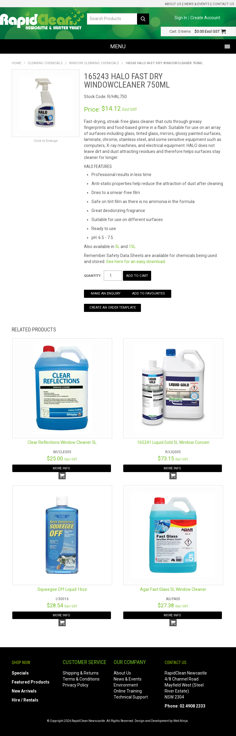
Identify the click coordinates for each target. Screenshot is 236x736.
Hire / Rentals (25, 700)
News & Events (196, 4)
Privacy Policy (75, 685)
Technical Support (131, 697)
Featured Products (30, 682)
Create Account (205, 18)
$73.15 (173, 458)
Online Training (128, 691)
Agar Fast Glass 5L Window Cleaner (173, 589)
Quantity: (92, 276)
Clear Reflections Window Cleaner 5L (62, 442)
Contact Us (223, 4)
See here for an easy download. (136, 261)
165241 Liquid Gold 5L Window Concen (173, 442)
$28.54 (62, 605)
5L (117, 246)
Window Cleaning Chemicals (94, 63)
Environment (126, 685)
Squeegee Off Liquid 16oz (62, 589)
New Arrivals (24, 691)
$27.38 (173, 605)
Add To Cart (62, 475)
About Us (173, 4)
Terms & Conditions (81, 679)
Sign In (181, 18)
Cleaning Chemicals (45, 63)
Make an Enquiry (106, 293)
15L (132, 246)
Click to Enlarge (46, 141)
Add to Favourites (148, 293)
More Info (61, 468)
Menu (118, 46)
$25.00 (62, 458)
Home (16, 63)
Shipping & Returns (81, 673)
